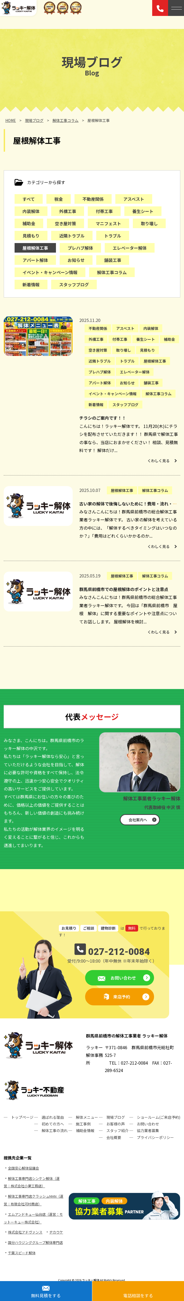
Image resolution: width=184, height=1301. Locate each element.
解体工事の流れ (55, 1130)
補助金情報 (85, 1130)
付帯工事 (104, 211)
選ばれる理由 (53, 1117)
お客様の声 (115, 1123)
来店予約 (121, 996)
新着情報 (31, 284)
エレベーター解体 (130, 248)
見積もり (31, 235)
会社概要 (113, 1137)
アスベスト (133, 199)
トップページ (22, 1117)
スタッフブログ (74, 284)
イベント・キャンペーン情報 (50, 272)
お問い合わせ (122, 978)
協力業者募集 (148, 1130)
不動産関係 (93, 199)
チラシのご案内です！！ (102, 418)
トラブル (112, 235)
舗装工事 (112, 260)
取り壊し (149, 223)
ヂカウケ (56, 1232)
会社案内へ (138, 819)
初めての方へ (53, 1123)
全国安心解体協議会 (23, 1168)
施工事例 (83, 1123)
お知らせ (76, 260)
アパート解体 (35, 260)
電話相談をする (138, 1295)
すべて (29, 199)
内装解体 (31, 211)
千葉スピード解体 (22, 1252)
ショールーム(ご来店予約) (158, 1117)
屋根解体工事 (35, 248)
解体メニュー (87, 1117)
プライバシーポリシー (155, 1137)
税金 (58, 199)
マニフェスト (108, 223)
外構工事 (67, 211)
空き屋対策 (65, 223)
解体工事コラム (112, 272)
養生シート (143, 211)
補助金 (29, 223)
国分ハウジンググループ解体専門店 (35, 1242)
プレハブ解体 (80, 248)
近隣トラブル (72, 235)
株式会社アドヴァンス (25, 1232)
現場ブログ (115, 1117)
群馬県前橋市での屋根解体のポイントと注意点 (123, 589)
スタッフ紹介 (117, 1130)
